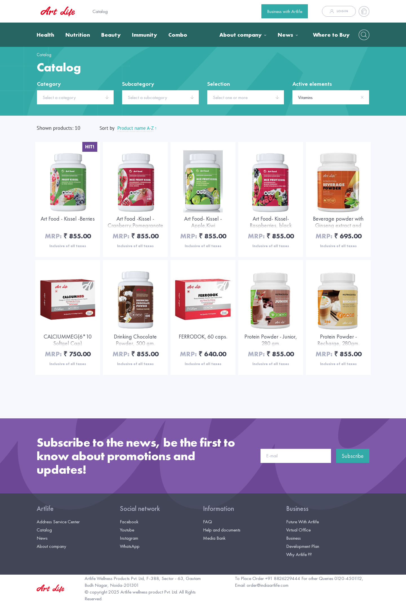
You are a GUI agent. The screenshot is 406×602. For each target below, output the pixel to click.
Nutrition (77, 34)
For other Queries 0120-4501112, (332, 578)
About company (240, 34)
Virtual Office (298, 530)
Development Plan (302, 546)
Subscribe (353, 456)
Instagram (129, 538)
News (285, 34)
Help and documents (221, 530)
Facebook (129, 521)
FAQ (207, 521)
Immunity (144, 34)
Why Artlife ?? (299, 554)
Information (218, 509)
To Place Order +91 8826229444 (267, 578)
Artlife (45, 509)
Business (297, 509)
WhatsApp (130, 546)
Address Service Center (58, 521)
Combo (177, 34)
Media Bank (214, 538)
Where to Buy (331, 34)
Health (45, 34)
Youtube (127, 530)
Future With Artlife (302, 521)
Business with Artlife (284, 11)
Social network (140, 509)
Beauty (111, 34)
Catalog (100, 11)
